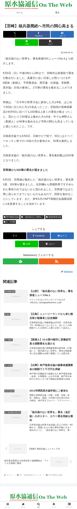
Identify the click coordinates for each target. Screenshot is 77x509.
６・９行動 (9, 222)
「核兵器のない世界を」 (32, 217)
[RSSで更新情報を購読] (56, 261)
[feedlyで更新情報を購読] (20, 261)
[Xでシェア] (14, 34)
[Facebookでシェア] (38, 34)
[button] (50, 42)
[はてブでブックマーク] (62, 34)
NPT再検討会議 (11, 217)
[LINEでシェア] (26, 42)
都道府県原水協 (53, 217)
